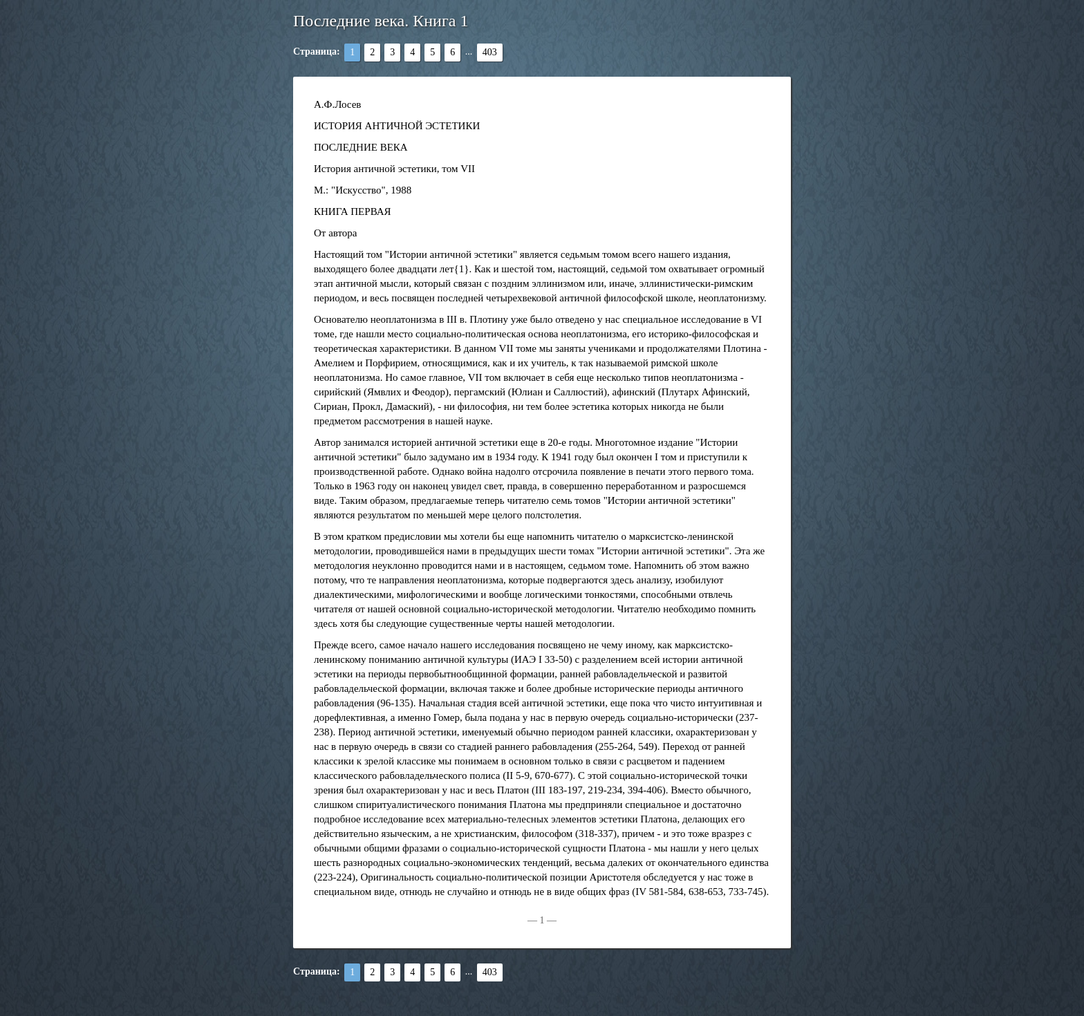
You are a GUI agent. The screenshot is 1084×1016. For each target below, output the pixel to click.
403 (490, 52)
